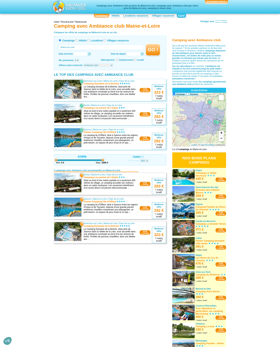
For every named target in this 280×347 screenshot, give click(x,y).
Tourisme (194, 94)
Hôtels (116, 15)
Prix (82, 157)
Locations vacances (135, 15)
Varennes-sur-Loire (93, 81)
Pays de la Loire (126, 81)
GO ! (153, 49)
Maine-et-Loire (110, 81)
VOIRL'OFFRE (145, 90)
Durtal (86, 105)
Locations (97, 40)
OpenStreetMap (207, 145)
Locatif (140, 60)
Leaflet (194, 145)
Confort (138, 157)
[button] (7, 341)
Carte (181, 15)
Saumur (87, 129)
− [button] (221, 138)
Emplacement (126, 60)
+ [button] (221, 133)
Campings (101, 15)
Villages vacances (163, 15)
